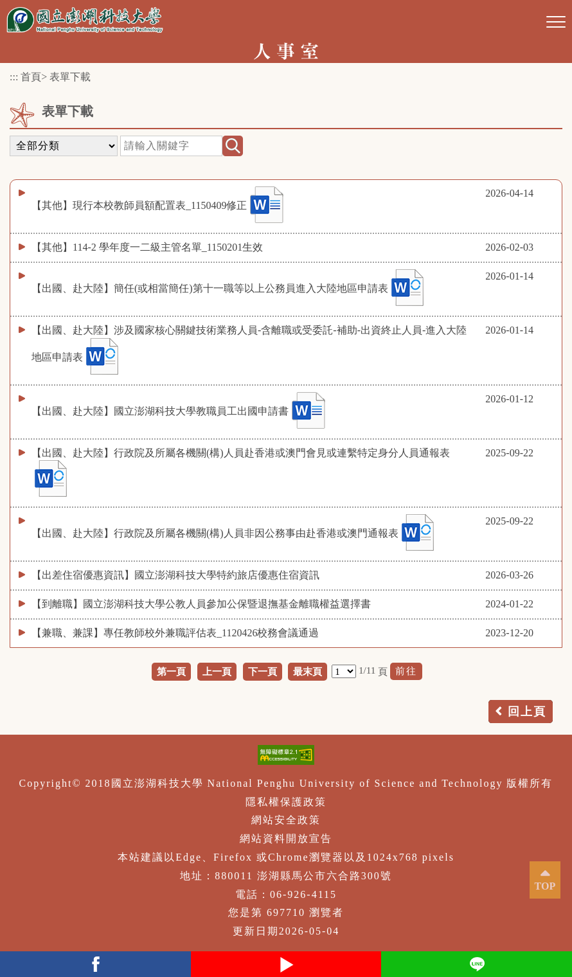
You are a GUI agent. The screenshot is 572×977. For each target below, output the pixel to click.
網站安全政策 (286, 819)
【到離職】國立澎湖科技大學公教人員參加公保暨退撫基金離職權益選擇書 (201, 603)
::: (14, 76)
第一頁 (171, 671)
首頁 (31, 76)
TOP (545, 886)
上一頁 (216, 671)
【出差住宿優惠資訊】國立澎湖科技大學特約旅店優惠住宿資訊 (175, 574)
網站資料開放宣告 (286, 838)
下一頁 (262, 671)
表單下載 (70, 76)
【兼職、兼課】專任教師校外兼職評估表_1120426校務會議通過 (175, 632)
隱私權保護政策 (286, 801)
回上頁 (527, 711)
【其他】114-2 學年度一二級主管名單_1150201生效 (147, 247)
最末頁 (307, 671)
